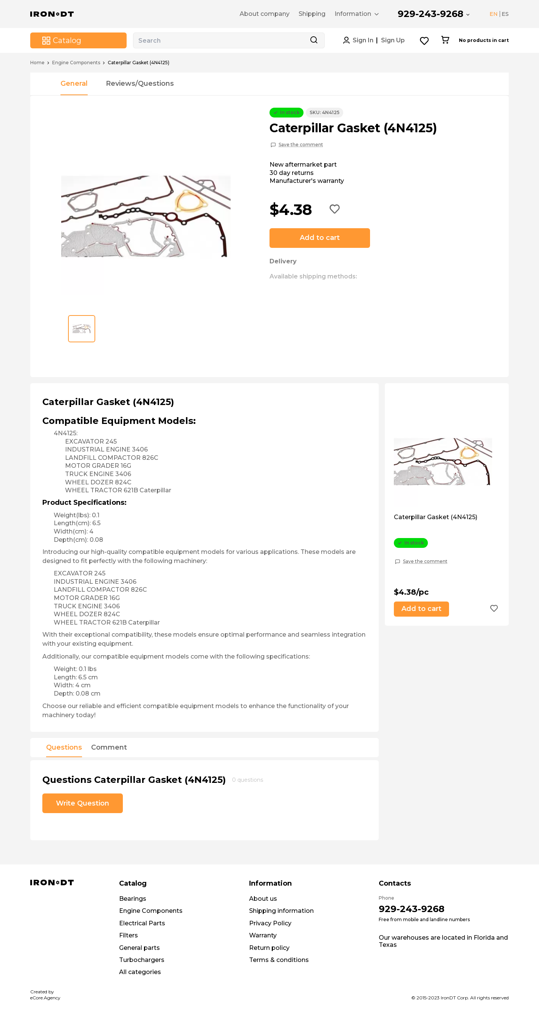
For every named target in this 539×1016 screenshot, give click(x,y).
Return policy (269, 947)
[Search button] (313, 40)
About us (263, 898)
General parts (139, 947)
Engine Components (76, 62)
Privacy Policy (270, 923)
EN (493, 14)
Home (37, 62)
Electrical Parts (142, 923)
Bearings (132, 898)
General (74, 83)
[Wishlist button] (424, 40)
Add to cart (320, 238)
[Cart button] (445, 40)
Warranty (263, 935)
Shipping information (281, 910)
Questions (64, 748)
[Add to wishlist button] (334, 209)
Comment (109, 748)
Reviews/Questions (140, 83)
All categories (140, 972)
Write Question (82, 803)
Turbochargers (141, 959)
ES (505, 14)
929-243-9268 (430, 13)
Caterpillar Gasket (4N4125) (435, 517)
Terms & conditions (279, 959)
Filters (128, 935)
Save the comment (301, 144)
